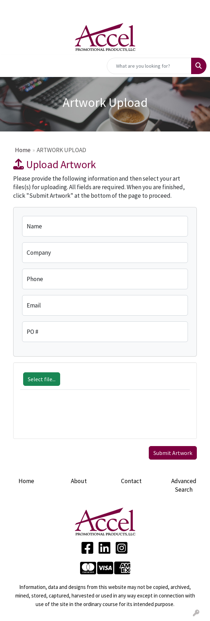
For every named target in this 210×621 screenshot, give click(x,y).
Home (23, 150)
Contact (131, 481)
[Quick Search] (149, 66)
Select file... (42, 379)
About (79, 481)
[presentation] (74, 418)
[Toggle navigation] (11, 66)
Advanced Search (183, 485)
